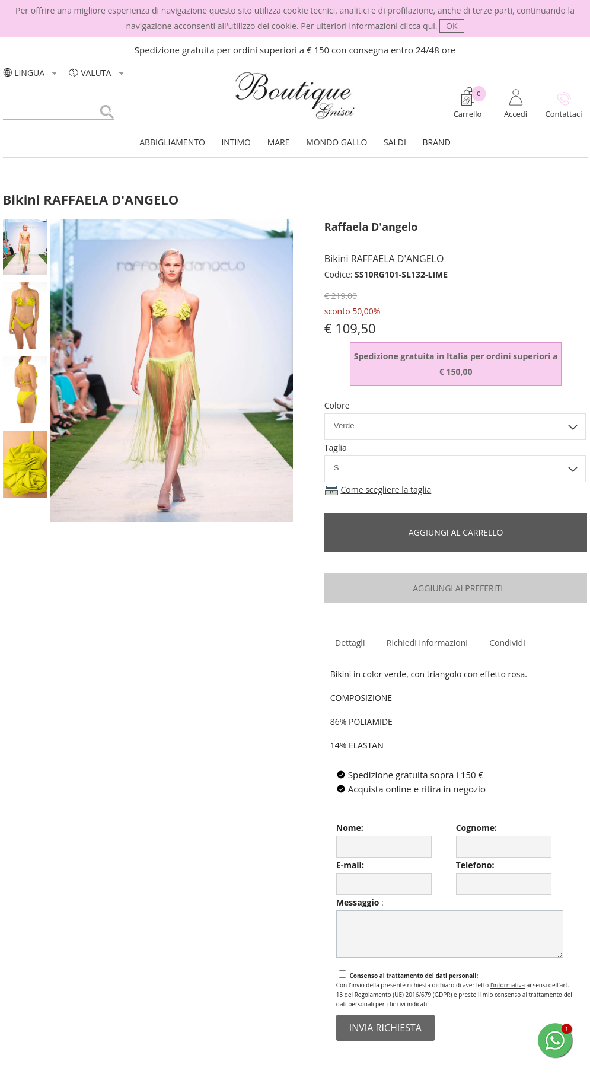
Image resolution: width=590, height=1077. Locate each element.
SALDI (395, 142)
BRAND (437, 142)
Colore (337, 405)
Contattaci (564, 114)
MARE (278, 142)
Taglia (335, 447)
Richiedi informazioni (427, 642)
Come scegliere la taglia (385, 489)
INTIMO (236, 142)
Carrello (468, 114)
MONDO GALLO (336, 142)
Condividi (507, 642)
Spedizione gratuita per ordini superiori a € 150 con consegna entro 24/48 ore (295, 50)
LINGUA (31, 72)
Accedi (515, 114)
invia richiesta (385, 1027)
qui (429, 25)
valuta (97, 72)
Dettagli (350, 642)
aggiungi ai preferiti (456, 588)
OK (451, 25)
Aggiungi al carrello (456, 532)
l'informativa (507, 985)
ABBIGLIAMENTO (172, 142)
